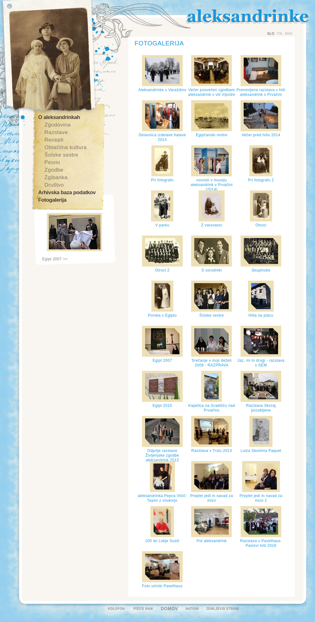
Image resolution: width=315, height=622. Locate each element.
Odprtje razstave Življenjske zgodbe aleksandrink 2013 (162, 455)
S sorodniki (211, 270)
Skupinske (260, 270)
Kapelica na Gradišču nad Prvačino (211, 407)
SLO (271, 33)
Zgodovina (57, 124)
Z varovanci (211, 225)
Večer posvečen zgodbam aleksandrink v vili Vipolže (211, 92)
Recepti (54, 139)
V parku (162, 225)
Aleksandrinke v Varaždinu (162, 90)
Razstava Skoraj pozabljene (261, 407)
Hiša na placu (261, 315)
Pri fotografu (162, 180)
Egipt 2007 (162, 360)
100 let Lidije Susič (162, 541)
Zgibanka (56, 177)
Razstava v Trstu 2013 (211, 450)
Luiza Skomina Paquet (261, 450)
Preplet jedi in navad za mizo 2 (261, 498)
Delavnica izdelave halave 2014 (162, 137)
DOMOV (169, 608)
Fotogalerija (52, 200)
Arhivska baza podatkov (67, 192)
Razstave (56, 132)
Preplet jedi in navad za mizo (211, 498)
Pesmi (52, 162)
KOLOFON (116, 608)
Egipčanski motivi (211, 135)
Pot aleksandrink (211, 541)
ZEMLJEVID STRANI (222, 608)
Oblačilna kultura (65, 147)
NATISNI (192, 608)
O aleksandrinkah (59, 117)
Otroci (261, 225)
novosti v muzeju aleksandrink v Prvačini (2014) (211, 185)
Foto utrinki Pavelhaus (162, 586)
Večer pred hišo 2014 (260, 135)
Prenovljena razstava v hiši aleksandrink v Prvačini (260, 92)
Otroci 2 (162, 270)
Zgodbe (54, 170)
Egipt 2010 (162, 405)
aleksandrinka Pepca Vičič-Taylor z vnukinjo (162, 498)
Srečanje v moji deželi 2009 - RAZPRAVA (212, 362)
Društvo (54, 185)
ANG (288, 33)
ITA (279, 33)
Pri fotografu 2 (261, 180)
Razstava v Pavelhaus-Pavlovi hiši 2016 (261, 543)
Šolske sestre (61, 155)
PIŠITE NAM (143, 608)
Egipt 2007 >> (55, 259)
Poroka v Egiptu (162, 315)
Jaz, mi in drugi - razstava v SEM (260, 362)
